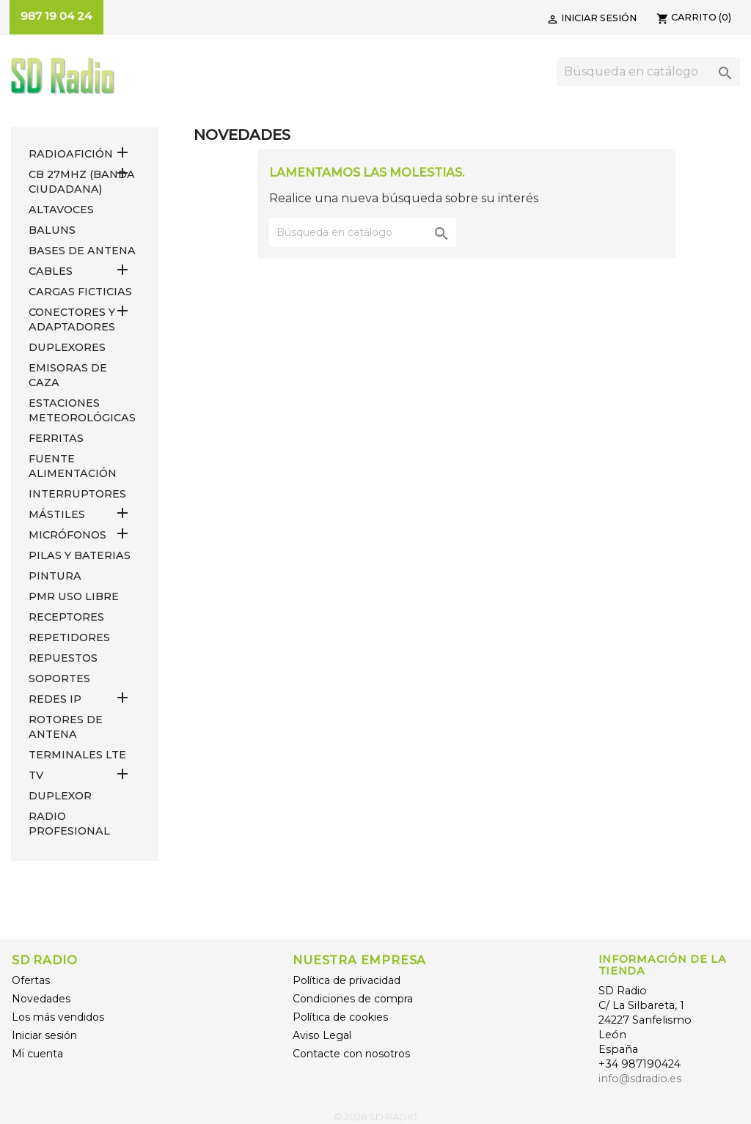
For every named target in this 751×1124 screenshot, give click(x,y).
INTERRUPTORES (77, 493)
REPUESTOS (63, 658)
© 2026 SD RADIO (375, 1117)
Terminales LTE (77, 754)
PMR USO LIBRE (74, 596)
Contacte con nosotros (351, 1053)
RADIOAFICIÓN (71, 153)
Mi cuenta (37, 1053)
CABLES (51, 271)
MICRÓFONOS (67, 534)
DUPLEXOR (60, 795)
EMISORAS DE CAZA (68, 375)
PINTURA (55, 576)
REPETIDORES (69, 637)
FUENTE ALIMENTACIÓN (73, 466)
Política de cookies (340, 1017)
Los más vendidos (58, 1017)
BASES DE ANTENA (82, 250)
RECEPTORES (66, 617)
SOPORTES (59, 678)
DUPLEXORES (67, 347)
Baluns (52, 230)
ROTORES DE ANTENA (66, 727)
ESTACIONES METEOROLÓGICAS (82, 410)
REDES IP (55, 699)
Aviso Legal (322, 1035)
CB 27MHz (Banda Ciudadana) (82, 182)
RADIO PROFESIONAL (69, 824)
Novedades (41, 998)
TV (36, 775)
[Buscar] (648, 71)
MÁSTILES (57, 514)
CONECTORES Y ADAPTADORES (72, 319)
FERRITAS (56, 438)
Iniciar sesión (44, 1035)
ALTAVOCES (61, 209)
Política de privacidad (346, 980)
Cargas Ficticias (80, 291)
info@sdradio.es (639, 1078)
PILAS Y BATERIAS (80, 555)
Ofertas (31, 980)
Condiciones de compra (353, 998)
